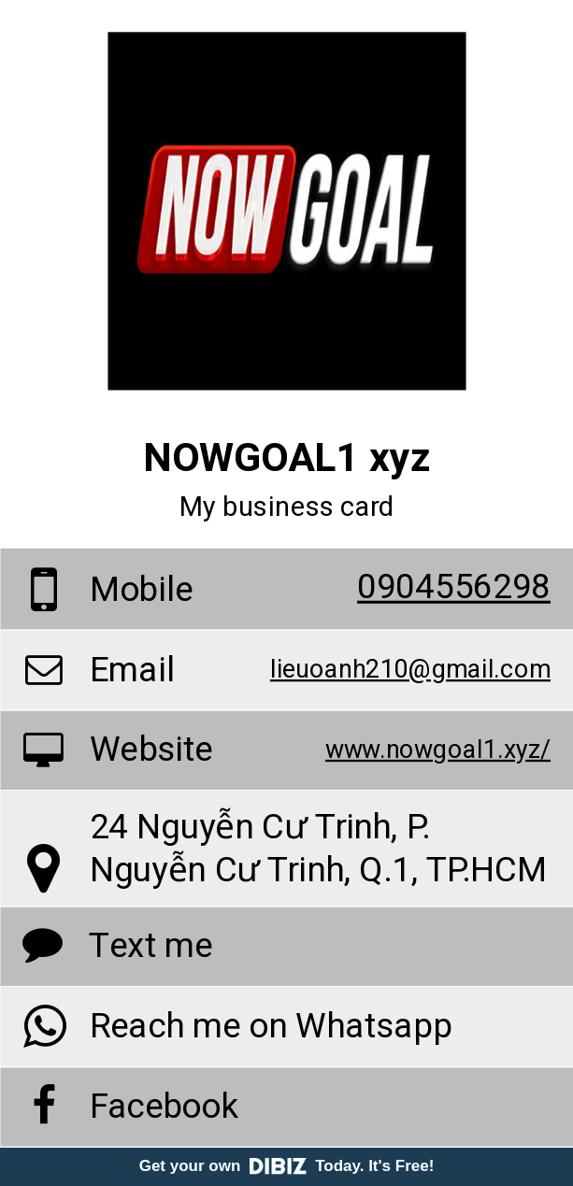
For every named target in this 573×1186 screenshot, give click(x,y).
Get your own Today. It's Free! (287, 1166)
